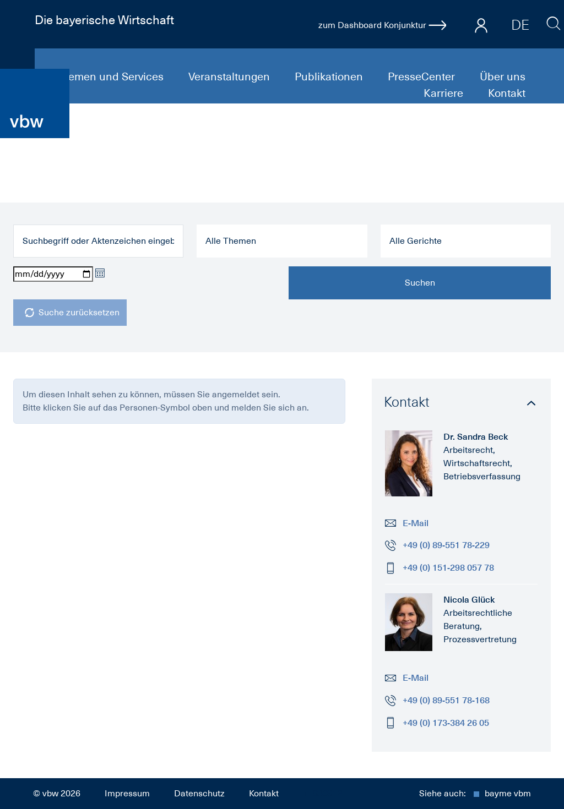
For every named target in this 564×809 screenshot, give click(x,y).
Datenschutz (199, 793)
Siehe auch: (475, 793)
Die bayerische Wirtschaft (104, 20)
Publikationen (330, 76)
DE (520, 25)
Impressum (127, 793)
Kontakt (506, 93)
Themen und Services (110, 76)
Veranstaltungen (230, 76)
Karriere (445, 93)
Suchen (420, 282)
